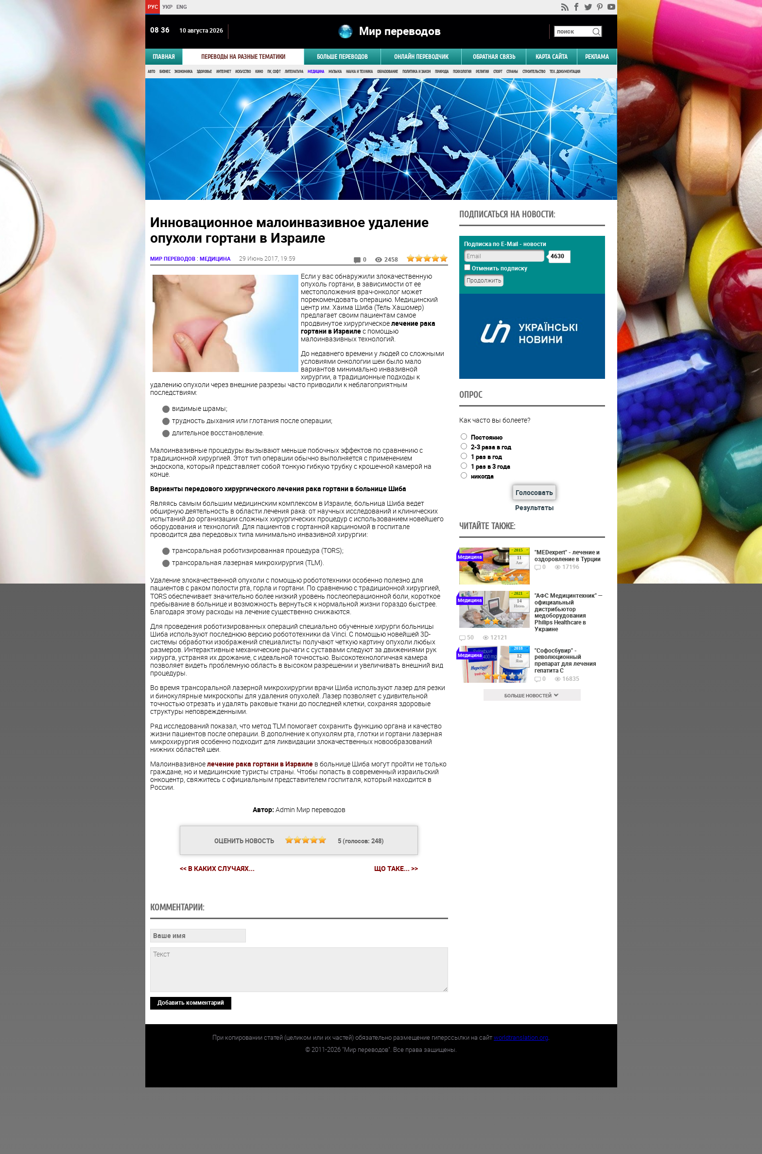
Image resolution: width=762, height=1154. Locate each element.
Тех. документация (565, 72)
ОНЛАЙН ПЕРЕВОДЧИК (421, 56)
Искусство (243, 72)
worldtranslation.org (521, 1104)
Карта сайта (552, 56)
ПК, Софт (273, 72)
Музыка (335, 72)
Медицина (316, 72)
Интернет (223, 72)
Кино (259, 72)
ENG (181, 6)
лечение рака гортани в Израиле (260, 763)
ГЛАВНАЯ (164, 56)
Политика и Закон (416, 72)
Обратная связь (494, 56)
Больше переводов (342, 56)
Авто (151, 72)
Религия (482, 72)
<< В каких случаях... (217, 868)
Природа (442, 72)
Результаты (534, 507)
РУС (152, 6)
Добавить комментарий (190, 1069)
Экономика (183, 72)
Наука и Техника (359, 72)
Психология (462, 72)
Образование (387, 72)
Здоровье (204, 72)
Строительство (533, 72)
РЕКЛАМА (597, 56)
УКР (167, 6)
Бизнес (164, 72)
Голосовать (534, 492)
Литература (294, 72)
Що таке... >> (396, 868)
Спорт (497, 72)
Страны (512, 72)
